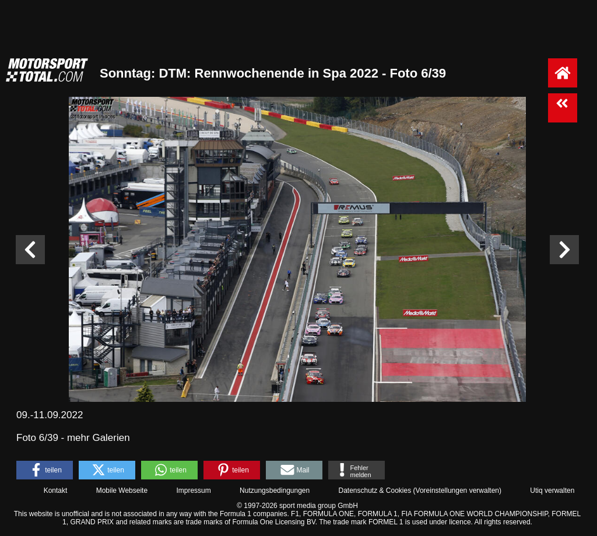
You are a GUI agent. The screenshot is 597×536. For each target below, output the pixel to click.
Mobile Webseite (122, 490)
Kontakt (56, 490)
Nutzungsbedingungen (275, 490)
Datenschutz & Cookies (374, 490)
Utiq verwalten (552, 490)
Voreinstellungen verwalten (457, 490)
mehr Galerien (98, 437)
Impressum (193, 490)
